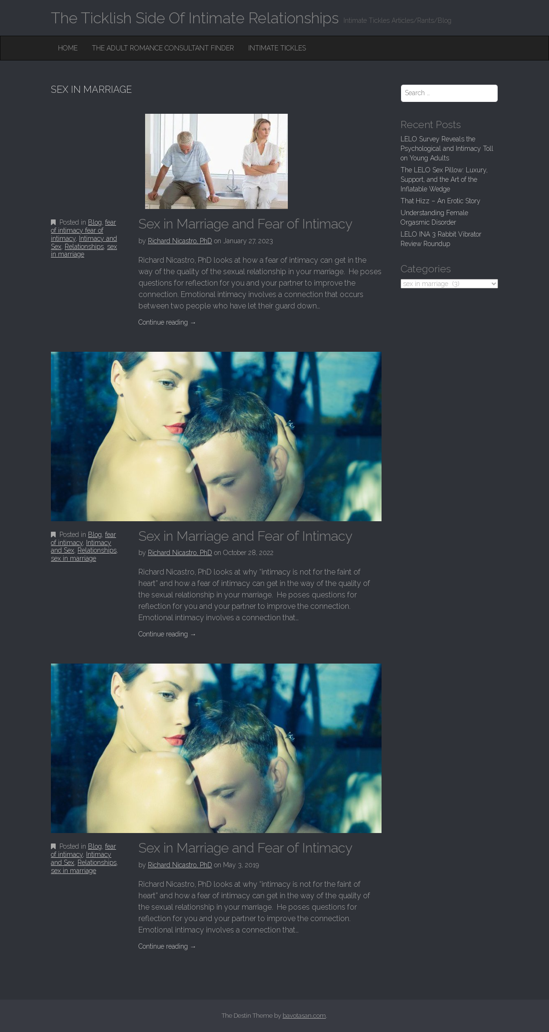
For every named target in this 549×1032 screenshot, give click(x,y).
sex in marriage (84, 250)
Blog (95, 222)
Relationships (84, 246)
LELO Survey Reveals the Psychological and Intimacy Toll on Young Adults (447, 148)
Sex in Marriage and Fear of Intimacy (245, 224)
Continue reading (167, 322)
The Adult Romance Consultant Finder (163, 48)
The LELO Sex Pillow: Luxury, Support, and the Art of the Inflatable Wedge (444, 179)
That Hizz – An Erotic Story (440, 201)
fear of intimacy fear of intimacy (83, 230)
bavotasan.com (304, 1015)
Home (68, 48)
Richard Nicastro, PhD (180, 241)
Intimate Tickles (277, 48)
